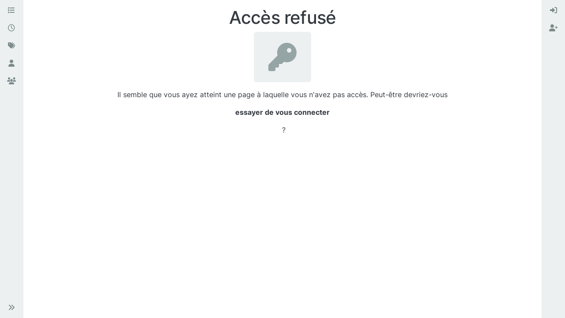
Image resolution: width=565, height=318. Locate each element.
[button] (11, 307)
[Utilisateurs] (11, 64)
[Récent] (11, 28)
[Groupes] (11, 81)
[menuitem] (553, 11)
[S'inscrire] (553, 28)
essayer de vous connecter (282, 112)
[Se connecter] (553, 11)
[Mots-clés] (11, 46)
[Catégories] (11, 11)
